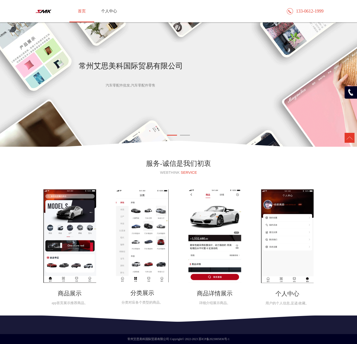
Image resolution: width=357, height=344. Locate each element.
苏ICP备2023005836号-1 (214, 339)
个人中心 (109, 11)
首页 (82, 11)
